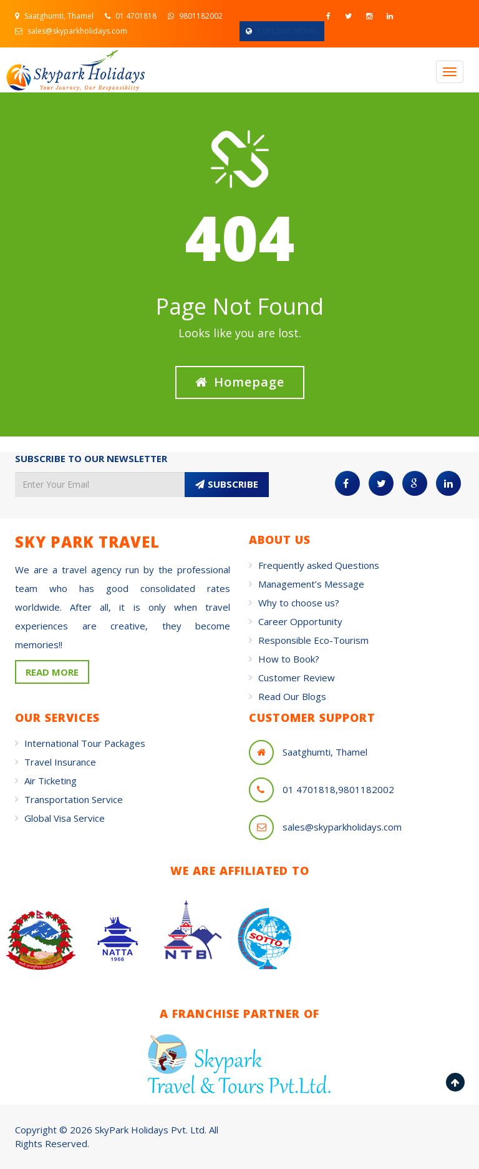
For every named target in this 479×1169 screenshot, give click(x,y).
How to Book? (288, 659)
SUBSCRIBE (226, 484)
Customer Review (296, 677)
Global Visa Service (64, 818)
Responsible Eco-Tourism (313, 640)
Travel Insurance (60, 762)
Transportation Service (73, 799)
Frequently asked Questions (318, 565)
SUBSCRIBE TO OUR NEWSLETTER (91, 458)
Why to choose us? (298, 602)
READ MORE (52, 672)
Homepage (239, 381)
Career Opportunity (300, 621)
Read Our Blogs (292, 696)
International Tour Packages (84, 743)
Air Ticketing (50, 780)
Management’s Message (311, 584)
